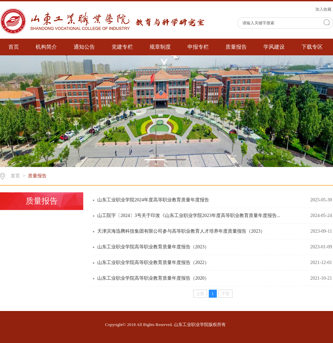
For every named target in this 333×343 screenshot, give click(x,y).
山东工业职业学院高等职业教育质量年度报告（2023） (153, 246)
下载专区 (312, 47)
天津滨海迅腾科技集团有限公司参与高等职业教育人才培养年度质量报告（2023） (181, 231)
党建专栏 (122, 47)
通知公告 (84, 47)
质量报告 (236, 47)
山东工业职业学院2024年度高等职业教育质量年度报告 (153, 199)
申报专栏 (198, 47)
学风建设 (274, 47)
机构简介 (46, 47)
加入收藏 (323, 9)
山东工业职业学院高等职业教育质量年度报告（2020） (153, 278)
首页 (13, 47)
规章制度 (160, 47)
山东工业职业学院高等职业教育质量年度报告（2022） (153, 262)
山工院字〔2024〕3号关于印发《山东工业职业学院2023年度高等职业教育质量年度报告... (188, 215)
